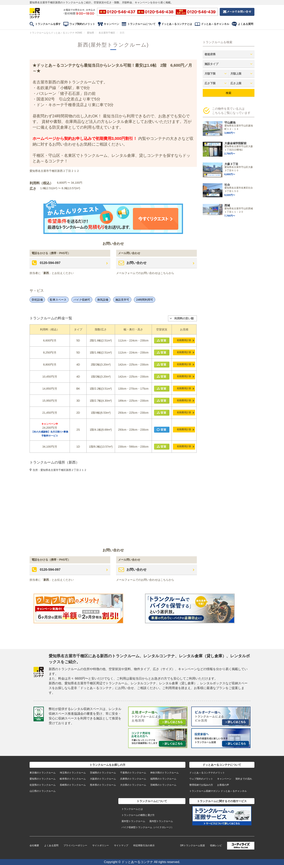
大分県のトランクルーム (133, 785)
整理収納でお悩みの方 (201, 785)
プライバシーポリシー (75, 845)
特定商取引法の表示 (144, 845)
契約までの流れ (243, 778)
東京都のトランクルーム (43, 772)
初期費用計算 (184, 340)
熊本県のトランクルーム (103, 785)
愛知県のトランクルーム (43, 778)
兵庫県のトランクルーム (133, 778)
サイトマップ (121, 845)
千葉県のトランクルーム (133, 772)
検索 (228, 92)
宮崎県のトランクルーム (163, 785)
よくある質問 (245, 23)
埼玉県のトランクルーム (73, 772)
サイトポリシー (100, 845)
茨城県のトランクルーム (103, 772)
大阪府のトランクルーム (103, 778)
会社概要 (34, 845)
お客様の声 (223, 785)
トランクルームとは (132, 809)
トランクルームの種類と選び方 (138, 815)
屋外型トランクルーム (133, 821)
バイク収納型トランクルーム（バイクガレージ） (147, 827)
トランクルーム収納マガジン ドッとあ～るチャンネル (218, 791)
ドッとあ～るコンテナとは (176, 23)
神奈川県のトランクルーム (164, 772)
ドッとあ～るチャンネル (215, 23)
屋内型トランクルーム (161, 821)
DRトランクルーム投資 (192, 845)
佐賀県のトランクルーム (43, 785)
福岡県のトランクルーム (163, 778)
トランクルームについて (141, 23)
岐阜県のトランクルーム (73, 778)
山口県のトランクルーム (43, 791)
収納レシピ (216, 845)
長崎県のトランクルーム (73, 785)
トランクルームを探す (48, 23)
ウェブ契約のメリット (82, 23)
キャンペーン (111, 23)
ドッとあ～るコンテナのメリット (207, 772)
